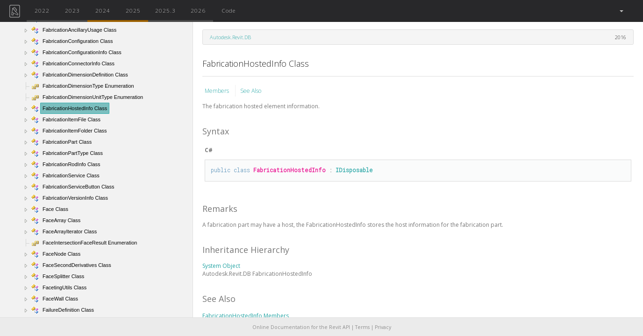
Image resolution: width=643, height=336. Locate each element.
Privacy (383, 327)
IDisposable (354, 170)
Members (217, 91)
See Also (250, 91)
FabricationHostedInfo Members (245, 316)
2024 (102, 10)
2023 (72, 10)
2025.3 (165, 10)
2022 (42, 10)
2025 (133, 10)
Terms (362, 327)
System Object (221, 266)
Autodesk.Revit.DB (230, 37)
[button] (621, 11)
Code (228, 10)
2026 (198, 10)
